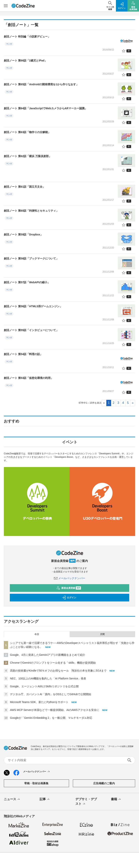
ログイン (69, 598)
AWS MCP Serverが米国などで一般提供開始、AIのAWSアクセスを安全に (54, 709)
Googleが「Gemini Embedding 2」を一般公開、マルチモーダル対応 (51, 717)
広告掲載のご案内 (104, 783)
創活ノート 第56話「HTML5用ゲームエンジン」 (33, 306)
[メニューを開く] (6, 6)
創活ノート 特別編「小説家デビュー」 (27, 36)
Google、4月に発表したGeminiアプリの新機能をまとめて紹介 (47, 654)
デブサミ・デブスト (86, 802)
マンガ (9, 44)
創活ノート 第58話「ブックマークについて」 (31, 258)
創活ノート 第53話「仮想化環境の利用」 (28, 377)
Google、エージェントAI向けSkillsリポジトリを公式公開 (44, 686)
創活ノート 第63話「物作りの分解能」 (27, 132)
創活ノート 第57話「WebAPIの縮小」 (27, 282)
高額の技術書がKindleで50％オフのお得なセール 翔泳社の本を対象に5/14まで (58, 670)
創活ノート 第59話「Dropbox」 (23, 234)
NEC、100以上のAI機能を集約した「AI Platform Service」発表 (48, 678)
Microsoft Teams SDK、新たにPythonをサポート (39, 702)
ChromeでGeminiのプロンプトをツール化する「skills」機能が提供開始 (53, 662)
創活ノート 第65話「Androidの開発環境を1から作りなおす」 (41, 84)
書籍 (116, 799)
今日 (36, 634)
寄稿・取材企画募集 (36, 783)
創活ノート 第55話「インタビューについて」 (31, 330)
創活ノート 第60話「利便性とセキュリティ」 (31, 210)
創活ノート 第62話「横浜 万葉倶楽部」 (27, 156)
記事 (45, 799)
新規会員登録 (68, 588)
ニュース (12, 799)
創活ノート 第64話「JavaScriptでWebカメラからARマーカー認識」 (45, 108)
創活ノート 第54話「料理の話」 (23, 354)
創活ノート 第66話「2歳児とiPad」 (25, 60)
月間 (102, 634)
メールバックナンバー (69, 578)
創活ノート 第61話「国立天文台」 (24, 186)
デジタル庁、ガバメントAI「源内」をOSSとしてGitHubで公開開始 (50, 694)
